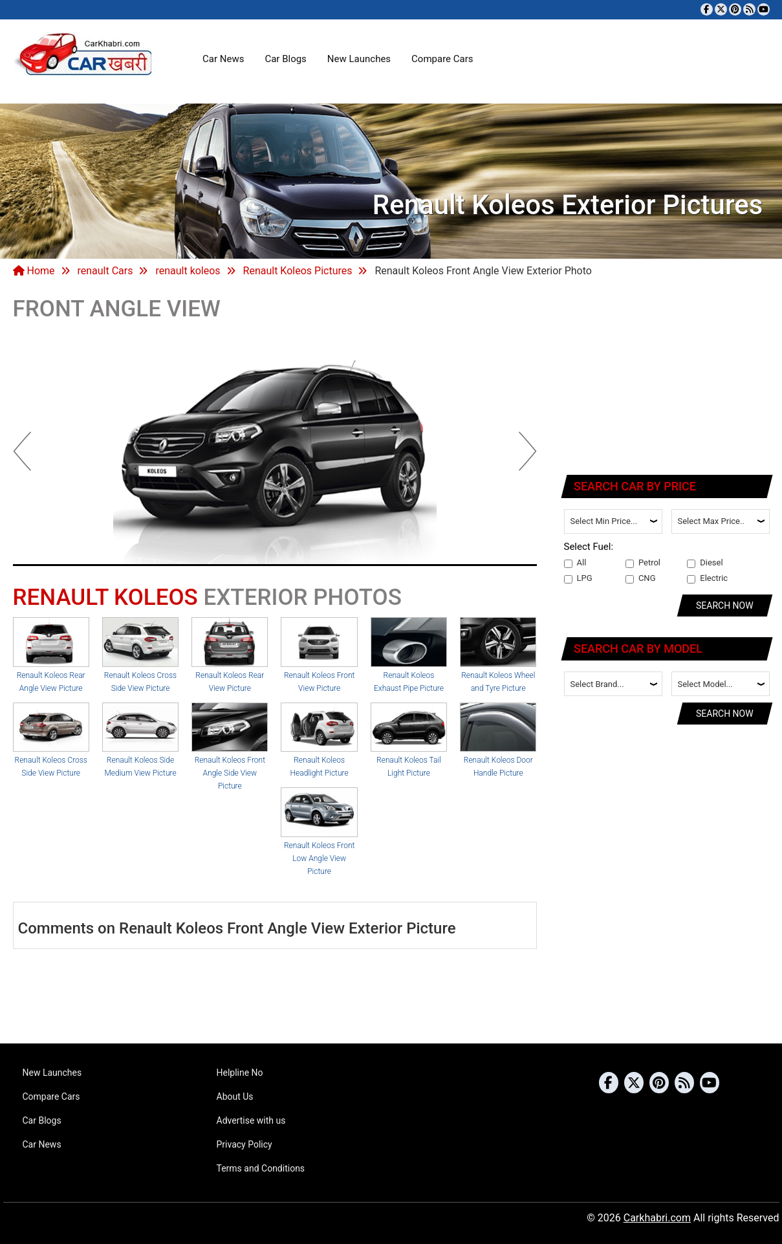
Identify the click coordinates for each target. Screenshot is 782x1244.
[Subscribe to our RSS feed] (749, 9)
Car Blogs (285, 59)
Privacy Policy (244, 1144)
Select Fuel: (589, 546)
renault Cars (105, 271)
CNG (640, 578)
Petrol (642, 563)
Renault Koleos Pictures (298, 271)
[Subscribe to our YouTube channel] (763, 9)
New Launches (359, 59)
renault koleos (187, 271)
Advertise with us (251, 1120)
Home (34, 271)
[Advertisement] (667, 378)
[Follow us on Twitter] (721, 9)
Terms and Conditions (261, 1168)
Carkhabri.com (657, 1218)
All (575, 563)
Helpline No (240, 1072)
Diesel (704, 563)
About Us (235, 1096)
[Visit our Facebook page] (707, 9)
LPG (578, 578)
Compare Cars (442, 59)
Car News (223, 59)
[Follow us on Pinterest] (735, 9)
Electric (707, 578)
